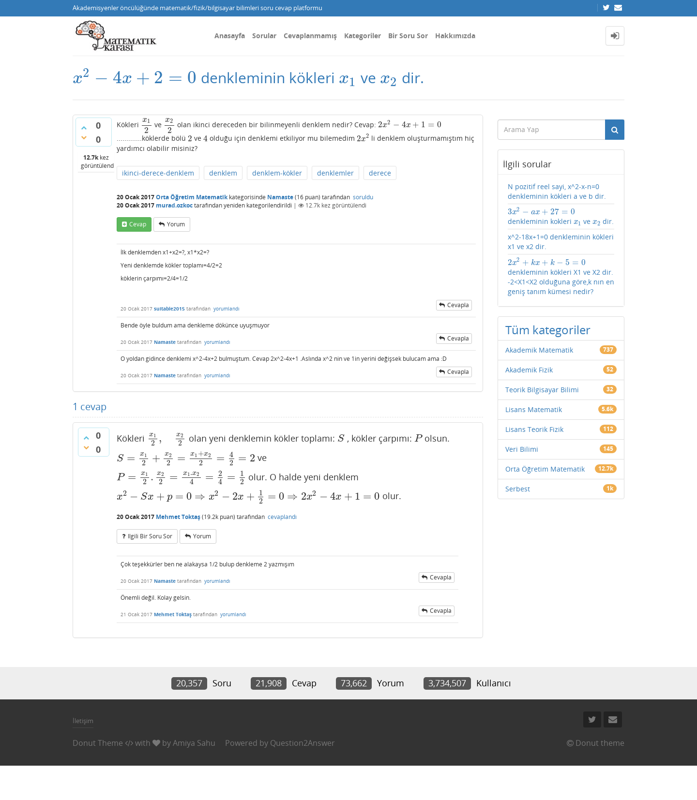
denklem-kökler (277, 173)
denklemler (335, 173)
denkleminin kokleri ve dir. (561, 216)
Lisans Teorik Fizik (534, 429)
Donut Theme (98, 743)
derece (380, 173)
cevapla (458, 305)
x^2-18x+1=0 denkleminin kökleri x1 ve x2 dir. (561, 241)
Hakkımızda (455, 35)
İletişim (83, 720)
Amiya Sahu (194, 743)
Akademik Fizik (529, 369)
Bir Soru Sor (408, 35)
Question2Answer (302, 743)
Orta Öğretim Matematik (191, 197)
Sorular (264, 35)
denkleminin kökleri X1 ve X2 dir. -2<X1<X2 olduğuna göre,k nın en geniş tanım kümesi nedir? (561, 276)
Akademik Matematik (539, 350)
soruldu (363, 197)
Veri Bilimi (521, 449)
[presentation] (135, 78)
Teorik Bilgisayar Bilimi (542, 389)
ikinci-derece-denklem (158, 173)
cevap (137, 224)
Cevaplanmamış (310, 35)
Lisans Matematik (533, 409)
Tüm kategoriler (548, 330)
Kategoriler (362, 35)
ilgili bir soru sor (150, 536)
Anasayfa (229, 35)
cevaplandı (282, 517)
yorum (176, 224)
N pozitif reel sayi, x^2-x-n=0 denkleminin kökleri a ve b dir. (557, 191)
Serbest (517, 488)
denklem (223, 173)
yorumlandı (226, 308)
